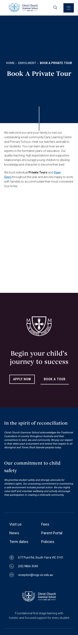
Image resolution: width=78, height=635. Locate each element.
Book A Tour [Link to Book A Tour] (55, 379)
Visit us (15, 524)
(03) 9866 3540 (23, 566)
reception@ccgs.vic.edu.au (31, 575)
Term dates (18, 541)
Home (10, 63)
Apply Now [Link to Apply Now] (22, 379)
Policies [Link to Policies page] (47, 541)
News (14, 533)
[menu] (69, 8)
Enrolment (27, 63)
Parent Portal (51, 533)
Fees (45, 524)
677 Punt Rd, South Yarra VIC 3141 (36, 557)
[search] (55, 7)
